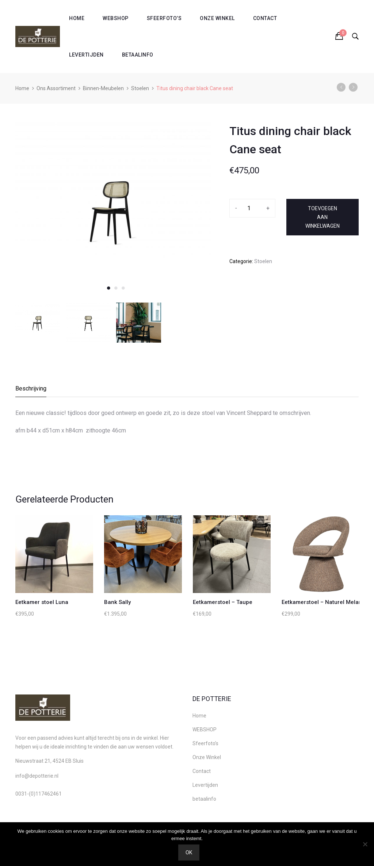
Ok (189, 852)
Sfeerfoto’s (164, 18)
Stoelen (140, 88)
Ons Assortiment (56, 88)
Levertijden (86, 55)
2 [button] (115, 288)
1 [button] (108, 288)
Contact (265, 18)
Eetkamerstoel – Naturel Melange (325, 602)
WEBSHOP (116, 18)
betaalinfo (137, 55)
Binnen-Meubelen (103, 88)
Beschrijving (30, 388)
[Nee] (365, 844)
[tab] (31, 391)
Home (76, 18)
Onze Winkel (217, 18)
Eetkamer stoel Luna (41, 602)
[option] (113, 209)
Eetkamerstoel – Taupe (222, 602)
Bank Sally (117, 602)
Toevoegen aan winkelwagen (322, 217)
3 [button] (123, 288)
